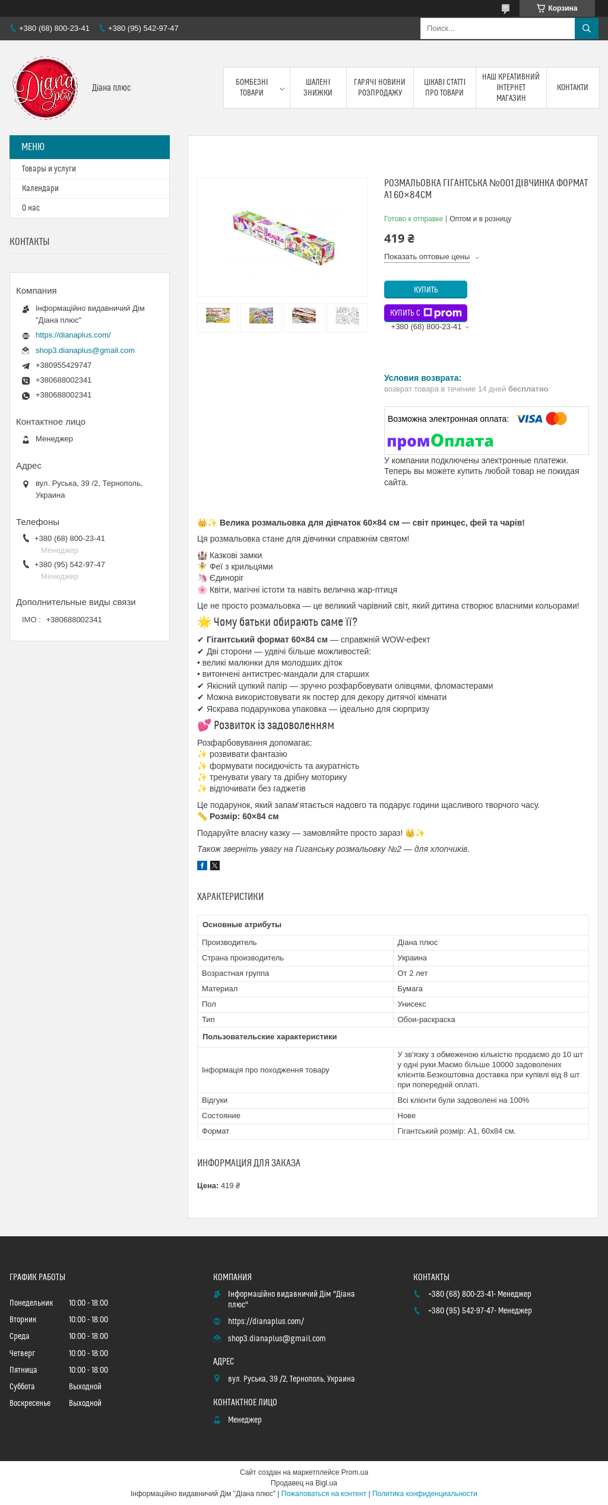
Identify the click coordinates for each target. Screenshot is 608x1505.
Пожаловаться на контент (323, 1494)
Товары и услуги (49, 169)
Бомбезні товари (252, 88)
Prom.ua (354, 1472)
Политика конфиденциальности (424, 1494)
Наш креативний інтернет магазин (511, 87)
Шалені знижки (317, 88)
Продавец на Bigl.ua (304, 1483)
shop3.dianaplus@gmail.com (85, 350)
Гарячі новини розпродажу (380, 88)
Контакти (572, 88)
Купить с (426, 313)
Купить (426, 290)
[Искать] (586, 28)
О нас (31, 208)
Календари (40, 188)
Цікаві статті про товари (445, 88)
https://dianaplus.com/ (73, 334)
